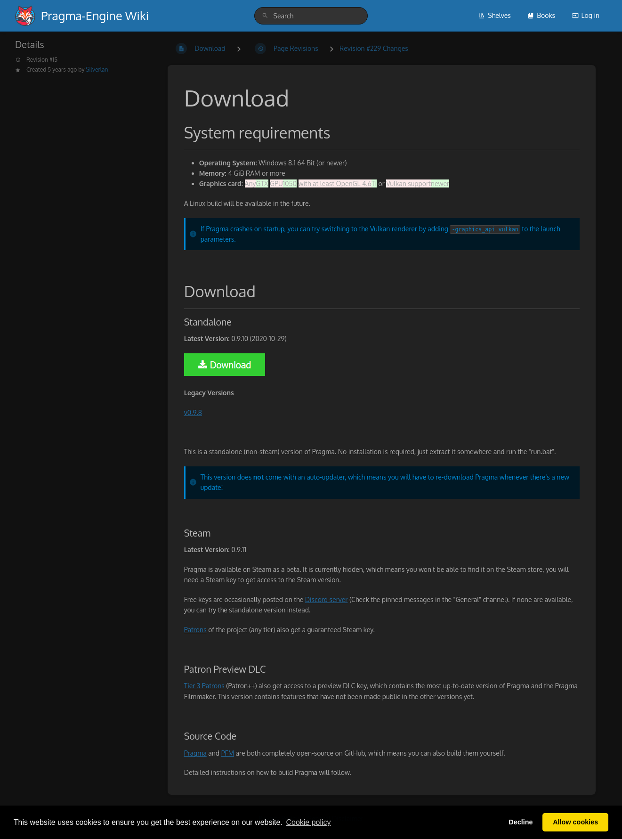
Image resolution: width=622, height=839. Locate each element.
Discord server (326, 599)
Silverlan (97, 69)
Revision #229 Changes (373, 48)
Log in (585, 15)
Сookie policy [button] (308, 822)
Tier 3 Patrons (204, 686)
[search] (311, 15)
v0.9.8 (193, 412)
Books (541, 15)
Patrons (195, 630)
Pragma (195, 753)
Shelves (494, 15)
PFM (227, 753)
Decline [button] (521, 822)
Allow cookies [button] (575, 822)
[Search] (265, 16)
